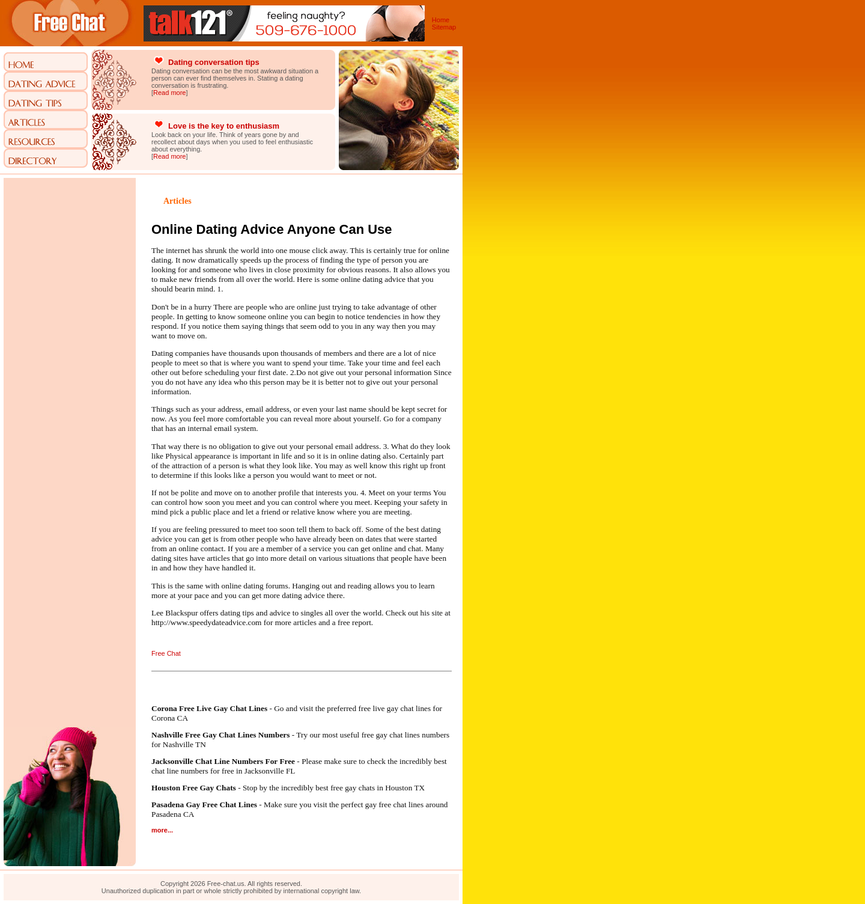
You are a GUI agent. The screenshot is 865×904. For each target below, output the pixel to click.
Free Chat (166, 653)
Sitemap (444, 27)
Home (440, 19)
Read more (169, 92)
